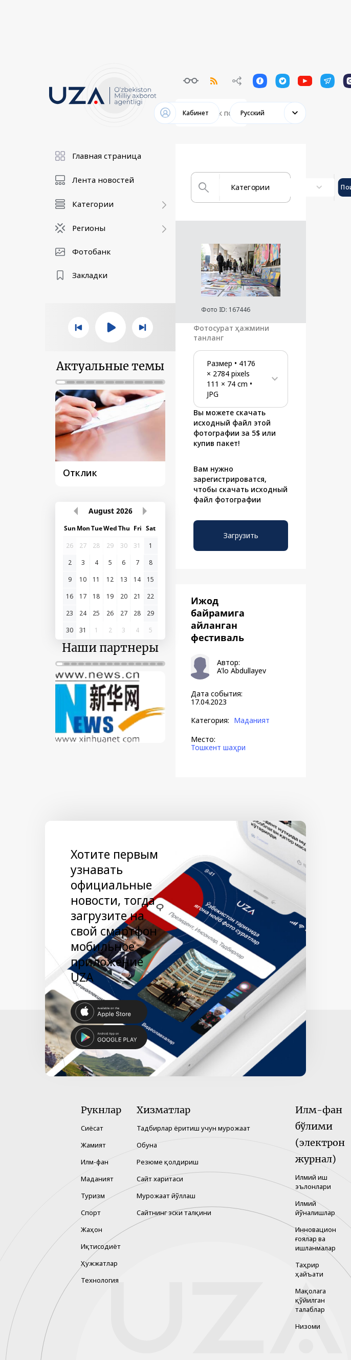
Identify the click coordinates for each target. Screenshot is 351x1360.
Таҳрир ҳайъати (309, 1269)
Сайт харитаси (160, 1178)
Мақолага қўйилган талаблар (310, 1300)
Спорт (91, 1212)
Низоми (307, 1326)
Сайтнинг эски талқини (174, 1212)
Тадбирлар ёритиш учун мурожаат (193, 1128)
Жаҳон (91, 1229)
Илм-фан (94, 1161)
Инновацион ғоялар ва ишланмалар (315, 1238)
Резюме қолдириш (168, 1161)
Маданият (252, 720)
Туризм (93, 1195)
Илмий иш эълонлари (313, 1182)
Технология (100, 1280)
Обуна (147, 1145)
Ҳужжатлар (99, 1263)
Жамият (93, 1145)
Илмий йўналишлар (315, 1208)
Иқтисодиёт (101, 1246)
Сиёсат (92, 1128)
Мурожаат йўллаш (166, 1195)
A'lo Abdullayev (241, 671)
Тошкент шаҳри (218, 747)
